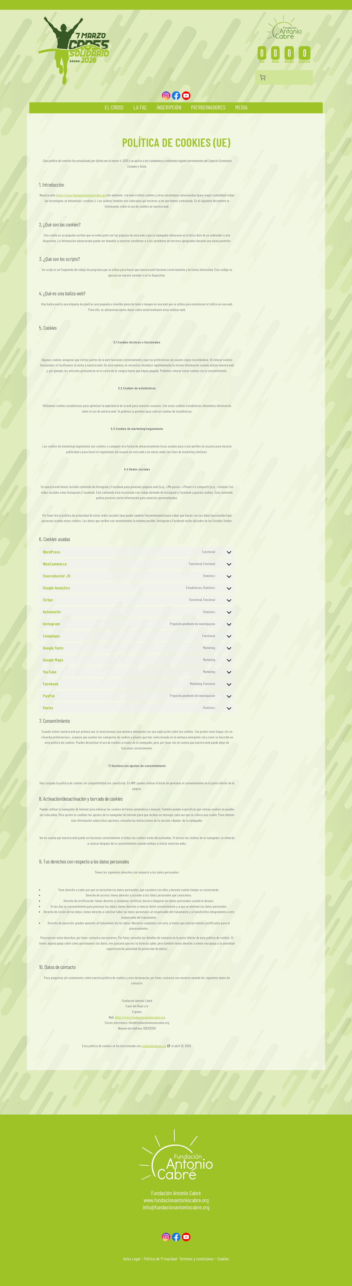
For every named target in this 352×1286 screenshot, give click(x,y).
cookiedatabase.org (154, 1046)
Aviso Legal (131, 1258)
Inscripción (168, 107)
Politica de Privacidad (160, 1258)
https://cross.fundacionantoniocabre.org (81, 195)
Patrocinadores (208, 107)
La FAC (140, 107)
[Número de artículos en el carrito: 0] (262, 77)
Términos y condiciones (196, 1258)
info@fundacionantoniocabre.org (176, 1207)
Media (241, 107)
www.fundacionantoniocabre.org (176, 1199)
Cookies (223, 1258)
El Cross (114, 107)
